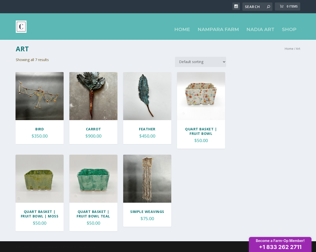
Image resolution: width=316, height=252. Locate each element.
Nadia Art (260, 24)
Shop (289, 24)
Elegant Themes (48, 246)
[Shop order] (200, 61)
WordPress (90, 246)
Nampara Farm (218, 24)
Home (182, 24)
